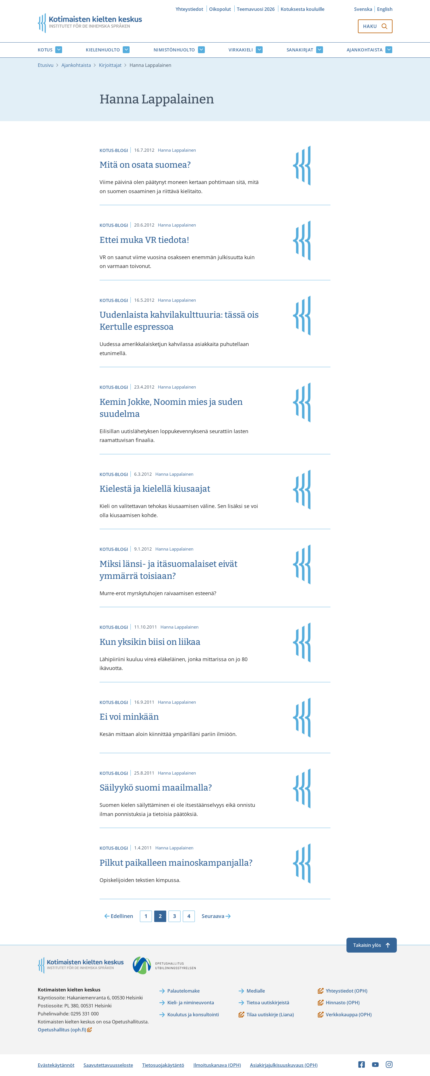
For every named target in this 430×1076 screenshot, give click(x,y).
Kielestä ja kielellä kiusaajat (155, 489)
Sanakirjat (300, 50)
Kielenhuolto (103, 50)
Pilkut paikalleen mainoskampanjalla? (176, 863)
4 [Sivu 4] (188, 916)
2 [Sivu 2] (160, 916)
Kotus (45, 50)
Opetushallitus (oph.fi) (65, 1030)
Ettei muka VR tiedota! (144, 240)
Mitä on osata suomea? (145, 165)
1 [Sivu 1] (145, 916)
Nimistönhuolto (174, 50)
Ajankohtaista (365, 50)
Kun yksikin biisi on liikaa (150, 642)
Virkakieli (241, 50)
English (385, 9)
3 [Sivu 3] (174, 916)
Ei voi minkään (129, 717)
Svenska (363, 9)
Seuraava (213, 916)
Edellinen (122, 916)
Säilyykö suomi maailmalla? (156, 788)
